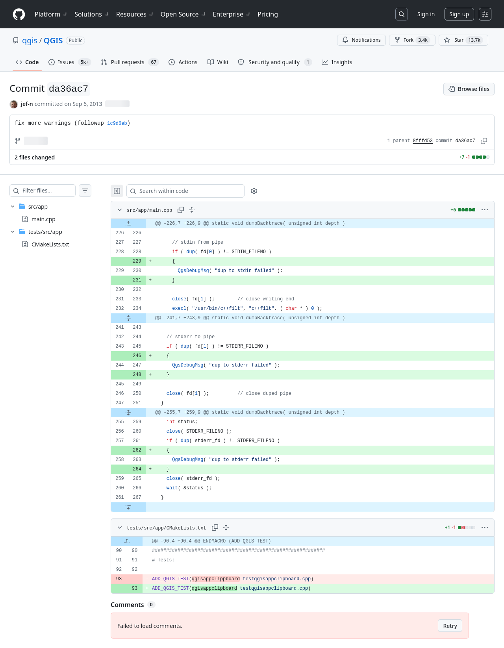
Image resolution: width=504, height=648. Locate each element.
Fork (412, 40)
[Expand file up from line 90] (142, 541)
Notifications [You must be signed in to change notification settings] (361, 40)
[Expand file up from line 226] (144, 223)
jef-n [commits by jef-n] (27, 103)
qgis (29, 40)
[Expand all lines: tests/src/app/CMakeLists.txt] (241, 527)
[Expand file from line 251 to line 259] (144, 412)
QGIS (53, 40)
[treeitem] (58, 212)
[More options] (484, 210)
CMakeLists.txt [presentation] (50, 244)
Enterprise (232, 14)
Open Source (184, 14)
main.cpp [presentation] (44, 219)
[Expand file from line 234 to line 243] (144, 318)
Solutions (92, 14)
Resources (135, 14)
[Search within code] (197, 191)
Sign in (426, 14)
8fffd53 (423, 141)
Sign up (459, 14)
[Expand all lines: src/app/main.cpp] (207, 209)
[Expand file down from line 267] (144, 507)
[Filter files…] (56, 190)
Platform (51, 14)
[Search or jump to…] (402, 14)
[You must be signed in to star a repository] (463, 40)
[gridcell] (310, 223)
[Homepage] (19, 14)
